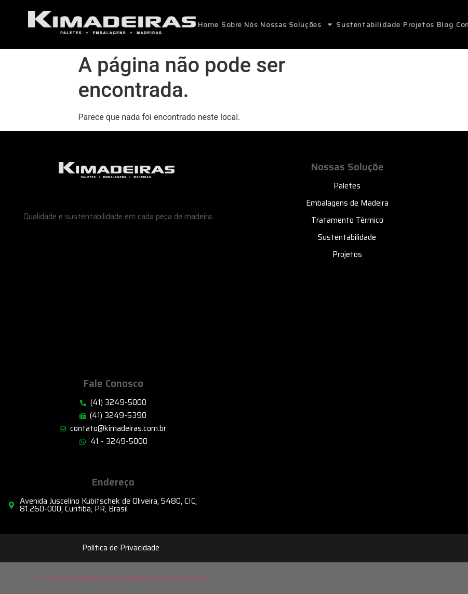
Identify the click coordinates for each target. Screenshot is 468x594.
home (208, 24)
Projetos (418, 24)
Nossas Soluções (296, 24)
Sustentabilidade (368, 24)
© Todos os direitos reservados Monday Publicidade (120, 578)
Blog (445, 24)
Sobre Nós (239, 24)
